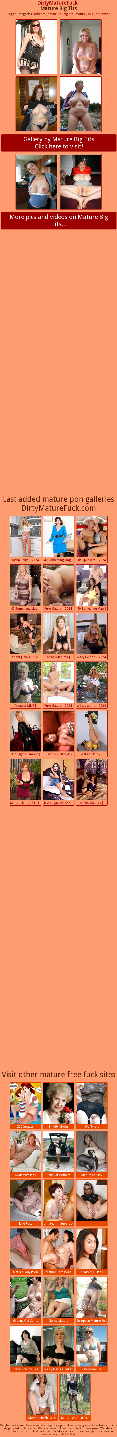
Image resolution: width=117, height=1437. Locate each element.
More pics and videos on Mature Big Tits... (59, 220)
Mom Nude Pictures (42, 1397)
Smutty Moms (58, 1105)
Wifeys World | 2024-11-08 (91, 636)
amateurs (54, 14)
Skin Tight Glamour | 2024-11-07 (25, 734)
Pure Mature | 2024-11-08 (58, 588)
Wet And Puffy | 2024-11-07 (91, 734)
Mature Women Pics (75, 1397)
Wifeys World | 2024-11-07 (91, 685)
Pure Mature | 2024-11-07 (58, 685)
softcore (39, 14)
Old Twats (91, 1105)
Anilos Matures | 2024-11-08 (58, 636)
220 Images (25, 1105)
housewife (103, 14)
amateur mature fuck (58, 1202)
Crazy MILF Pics (91, 1251)
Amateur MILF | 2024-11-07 (25, 685)
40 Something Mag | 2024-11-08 (58, 539)
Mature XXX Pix (91, 1154)
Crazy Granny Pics (25, 1348)
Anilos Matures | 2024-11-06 (91, 782)
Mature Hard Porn (58, 1251)
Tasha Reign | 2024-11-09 (25, 539)
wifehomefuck (91, 1348)
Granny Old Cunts (25, 1300)
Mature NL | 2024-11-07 (25, 782)
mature (80, 14)
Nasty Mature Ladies (58, 1348)
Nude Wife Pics (25, 1154)
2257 (72, 1434)
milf (90, 14)
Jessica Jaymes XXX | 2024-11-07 (58, 782)
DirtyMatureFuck (57, 3)
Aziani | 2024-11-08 (25, 636)
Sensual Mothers (58, 1154)
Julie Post (25, 1202)
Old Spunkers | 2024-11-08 (91, 539)
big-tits (68, 14)
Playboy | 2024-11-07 (58, 734)
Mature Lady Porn (25, 1251)
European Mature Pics (91, 1300)
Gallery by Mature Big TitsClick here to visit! (58, 143)
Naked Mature (58, 1300)
